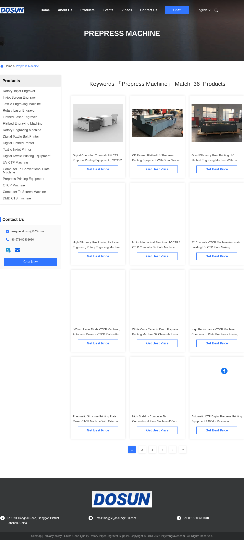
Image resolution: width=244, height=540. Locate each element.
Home (45, 10)
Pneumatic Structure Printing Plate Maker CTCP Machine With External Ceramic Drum (96, 421)
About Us (65, 10)
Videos (126, 10)
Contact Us (148, 10)
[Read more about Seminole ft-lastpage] (182, 449)
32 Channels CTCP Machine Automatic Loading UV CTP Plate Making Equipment (216, 247)
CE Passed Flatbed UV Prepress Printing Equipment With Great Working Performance (157, 160)
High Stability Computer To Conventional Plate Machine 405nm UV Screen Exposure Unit (157, 421)
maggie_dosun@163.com (27, 231)
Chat (177, 10)
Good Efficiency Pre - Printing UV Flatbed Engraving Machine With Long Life (216, 160)
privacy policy (53, 536)
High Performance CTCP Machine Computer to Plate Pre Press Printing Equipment (215, 334)
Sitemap (36, 536)
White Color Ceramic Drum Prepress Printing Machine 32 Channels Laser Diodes (155, 334)
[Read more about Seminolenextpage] (172, 449)
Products (88, 10)
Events (108, 10)
